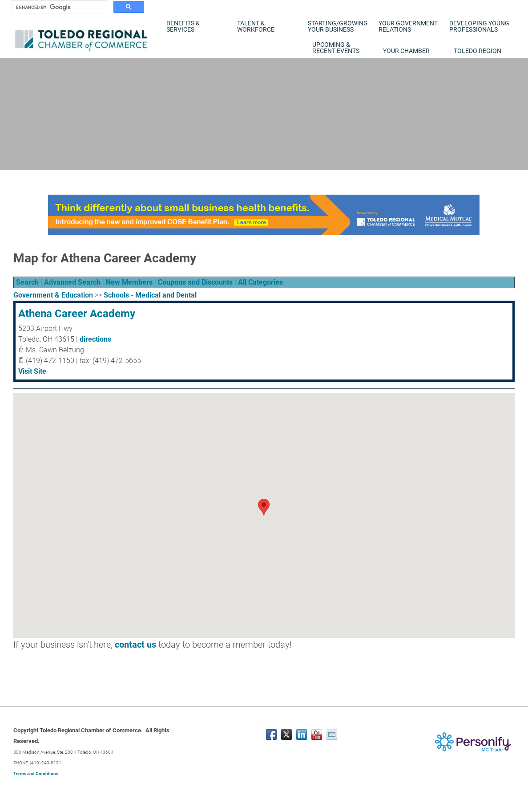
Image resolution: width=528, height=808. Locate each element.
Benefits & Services (183, 26)
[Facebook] (271, 734)
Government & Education (53, 295)
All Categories (260, 282)
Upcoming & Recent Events (335, 47)
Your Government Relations (408, 26)
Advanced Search (72, 282)
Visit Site (32, 371)
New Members (129, 282)
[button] (264, 507)
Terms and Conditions (35, 773)
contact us (135, 644)
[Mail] (331, 734)
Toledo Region (477, 50)
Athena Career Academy (76, 313)
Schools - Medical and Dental (150, 295)
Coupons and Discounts (195, 282)
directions (95, 339)
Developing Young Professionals (479, 26)
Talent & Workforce (255, 26)
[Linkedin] (301, 734)
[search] (58, 7)
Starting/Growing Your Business (338, 26)
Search (27, 282)
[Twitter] (286, 734)
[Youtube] (316, 734)
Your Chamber (406, 50)
